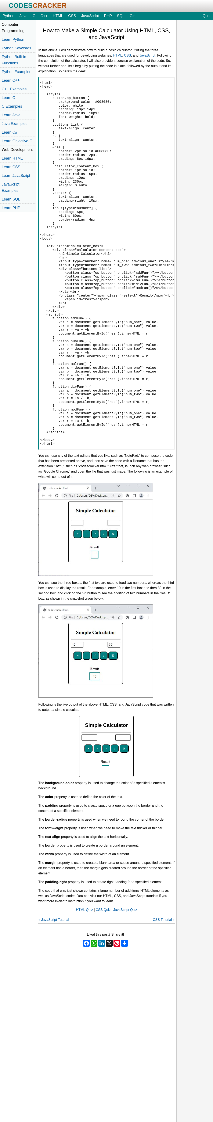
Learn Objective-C (17, 141)
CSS (72, 16)
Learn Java (11, 115)
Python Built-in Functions (14, 60)
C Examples (12, 106)
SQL (120, 16)
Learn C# (9, 132)
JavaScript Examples (10, 187)
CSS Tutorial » (164, 1001)
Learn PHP (11, 208)
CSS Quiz (103, 991)
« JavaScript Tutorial (53, 1001)
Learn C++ (11, 80)
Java (23, 16)
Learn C (8, 98)
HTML (58, 16)
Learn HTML (12, 158)
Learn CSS (11, 167)
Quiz (206, 16)
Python (8, 16)
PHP (108, 16)
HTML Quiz (84, 991)
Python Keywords (16, 48)
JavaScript (90, 16)
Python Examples (16, 72)
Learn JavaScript (16, 175)
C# (132, 16)
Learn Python (13, 39)
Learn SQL (11, 199)
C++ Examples (14, 89)
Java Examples (14, 124)
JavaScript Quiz (125, 991)
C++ (44, 16)
